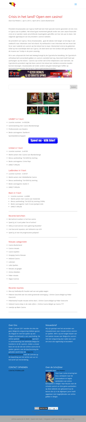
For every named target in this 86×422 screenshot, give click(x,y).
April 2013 (36, 21)
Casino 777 (60, 304)
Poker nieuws (13, 275)
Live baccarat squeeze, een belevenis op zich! (25, 229)
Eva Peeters (16, 21)
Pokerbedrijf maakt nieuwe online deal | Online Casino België (31, 301)
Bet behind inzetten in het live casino (22, 219)
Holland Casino (14, 259)
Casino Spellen (14, 252)
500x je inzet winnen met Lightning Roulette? (25, 226)
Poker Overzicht (62, 301)
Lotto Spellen (13, 265)
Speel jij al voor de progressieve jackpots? (24, 233)
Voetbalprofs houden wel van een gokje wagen (31, 291)
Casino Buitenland (47, 21)
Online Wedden (14, 272)
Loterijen (12, 262)
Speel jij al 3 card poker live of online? (22, 222)
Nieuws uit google (15, 269)
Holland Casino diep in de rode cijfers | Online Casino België (31, 304)
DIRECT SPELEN (14, 165)
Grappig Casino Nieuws (17, 255)
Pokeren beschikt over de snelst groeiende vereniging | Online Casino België (37, 295)
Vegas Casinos (14, 279)
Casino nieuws (14, 248)
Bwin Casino (21, 307)
